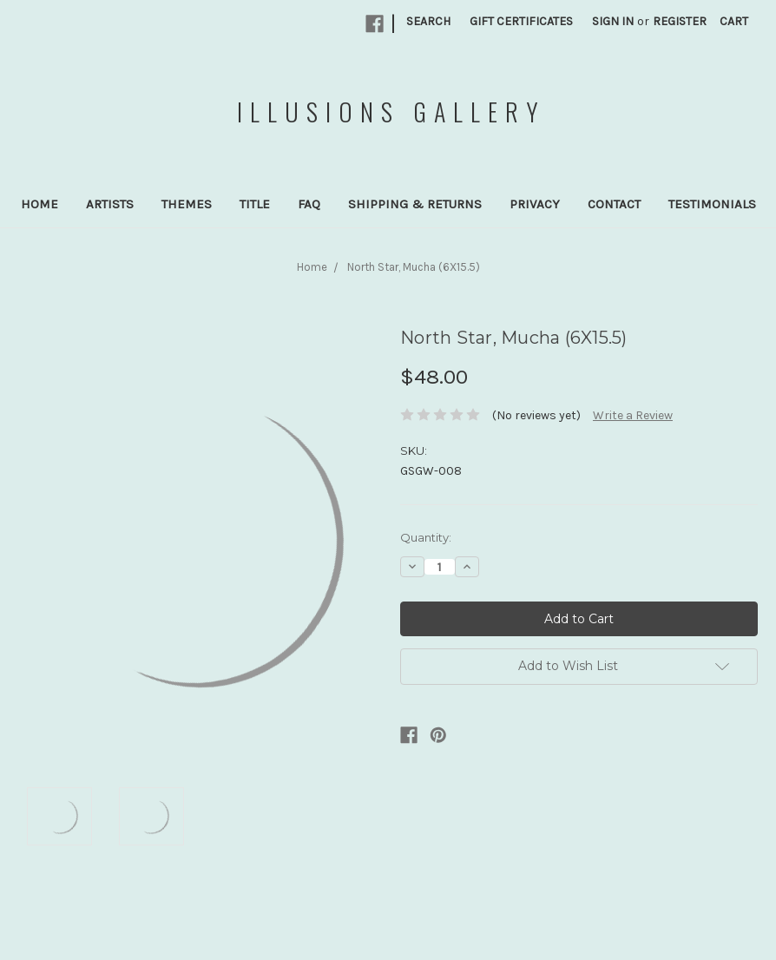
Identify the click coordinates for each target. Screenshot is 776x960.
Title (255, 204)
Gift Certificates (521, 21)
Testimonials (712, 204)
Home (39, 204)
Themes (186, 204)
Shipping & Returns (415, 204)
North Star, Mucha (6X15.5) (413, 266)
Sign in (613, 21)
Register (680, 21)
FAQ (309, 204)
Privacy (535, 204)
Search (428, 21)
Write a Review (633, 415)
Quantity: (425, 537)
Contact (614, 204)
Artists (110, 204)
